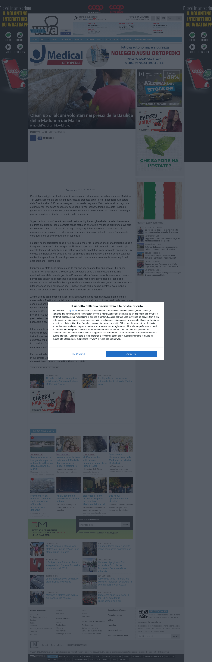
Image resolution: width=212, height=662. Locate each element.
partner (73, 311)
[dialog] (106, 331)
